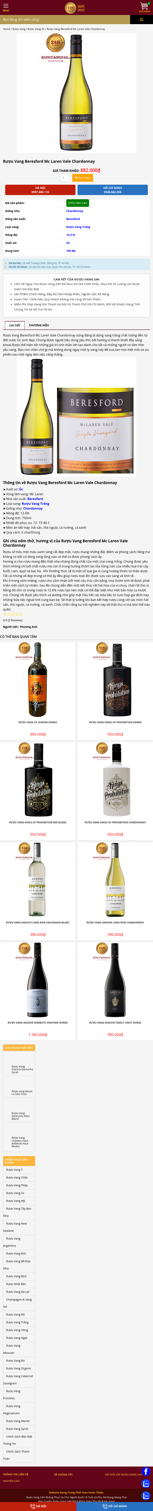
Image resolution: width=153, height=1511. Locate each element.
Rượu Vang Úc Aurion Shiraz (38, 722)
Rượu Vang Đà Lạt (17, 1292)
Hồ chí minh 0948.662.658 (112, 190)
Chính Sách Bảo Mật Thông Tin (17, 1440)
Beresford (73, 219)
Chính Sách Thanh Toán (16, 1455)
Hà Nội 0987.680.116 (40, 190)
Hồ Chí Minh (115, 1506)
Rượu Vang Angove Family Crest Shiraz (115, 1022)
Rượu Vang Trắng (78, 227)
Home (6, 29)
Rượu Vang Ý (14, 1170)
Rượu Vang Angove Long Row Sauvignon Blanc (38, 922)
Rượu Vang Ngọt (16, 1338)
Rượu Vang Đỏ (15, 1314)
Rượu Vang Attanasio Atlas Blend (21, 1116)
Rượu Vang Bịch (16, 1276)
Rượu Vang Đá (15, 1360)
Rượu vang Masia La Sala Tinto (22, 1093)
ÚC (68, 243)
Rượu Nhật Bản (16, 1284)
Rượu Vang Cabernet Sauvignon (18, 1379)
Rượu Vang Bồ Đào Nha (16, 1264)
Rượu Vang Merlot (18, 1421)
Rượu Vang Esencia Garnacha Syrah (22, 1069)
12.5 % (70, 235)
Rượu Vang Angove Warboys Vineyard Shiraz (38, 1022)
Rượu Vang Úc (36, 29)
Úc (21, 489)
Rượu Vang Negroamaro (11, 1409)
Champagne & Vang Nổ (17, 1303)
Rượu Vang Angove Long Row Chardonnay (115, 922)
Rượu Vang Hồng (17, 1330)
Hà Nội (38, 1506)
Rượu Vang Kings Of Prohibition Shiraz (115, 722)
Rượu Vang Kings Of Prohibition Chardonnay (115, 822)
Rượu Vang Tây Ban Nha (17, 1212)
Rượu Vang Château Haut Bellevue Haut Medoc (20, 1142)
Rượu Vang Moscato (11, 1349)
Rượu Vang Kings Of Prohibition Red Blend (37, 822)
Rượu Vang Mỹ (15, 1201)
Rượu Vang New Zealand (15, 1227)
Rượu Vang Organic (18, 1368)
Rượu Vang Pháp (17, 1185)
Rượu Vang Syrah (17, 1429)
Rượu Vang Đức (16, 1253)
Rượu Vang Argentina (11, 1242)
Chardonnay (74, 211)
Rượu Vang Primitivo (11, 1394)
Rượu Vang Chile (16, 1177)
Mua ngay (83, 178)
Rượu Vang (19, 29)
